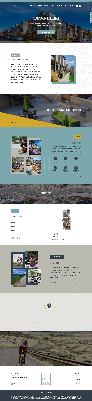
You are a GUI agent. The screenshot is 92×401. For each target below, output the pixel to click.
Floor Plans (30, 5)
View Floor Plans (46, 32)
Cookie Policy (44, 392)
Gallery (46, 5)
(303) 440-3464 (69, 5)
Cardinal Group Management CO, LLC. (25, 391)
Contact (59, 5)
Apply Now (62, 239)
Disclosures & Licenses (61, 391)
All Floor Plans (17, 238)
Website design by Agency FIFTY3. (45, 391)
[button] (37, 322)
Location (52, 5)
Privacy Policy (72, 391)
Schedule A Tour (55, 239)
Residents (17, 383)
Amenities (39, 5)
